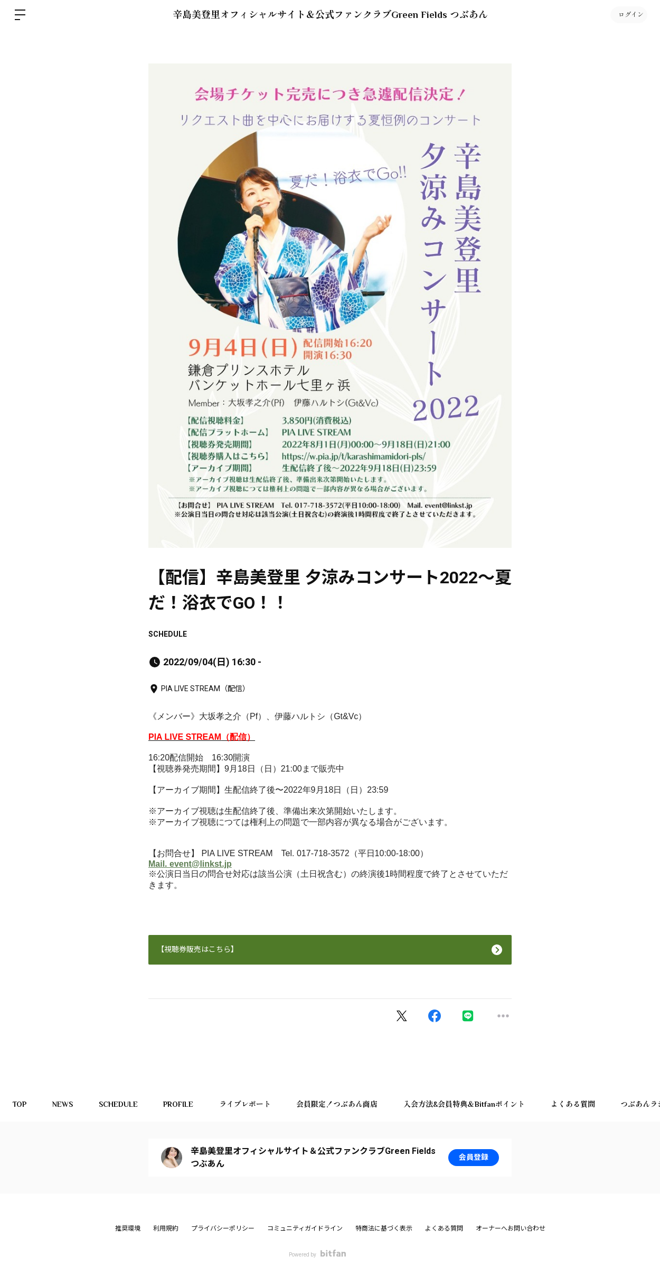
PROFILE (181, 1104)
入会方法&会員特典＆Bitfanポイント (469, 1104)
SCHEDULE (167, 634)
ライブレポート (248, 1104)
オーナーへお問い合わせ (510, 1228)
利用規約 (165, 1228)
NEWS (63, 1104)
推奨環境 (127, 1228)
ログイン (628, 15)
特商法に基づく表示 (383, 1228)
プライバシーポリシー (222, 1228)
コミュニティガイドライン (305, 1228)
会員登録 (473, 1157)
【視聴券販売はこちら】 (197, 949)
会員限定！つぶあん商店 (341, 1104)
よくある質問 (578, 1104)
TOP (20, 1104)
